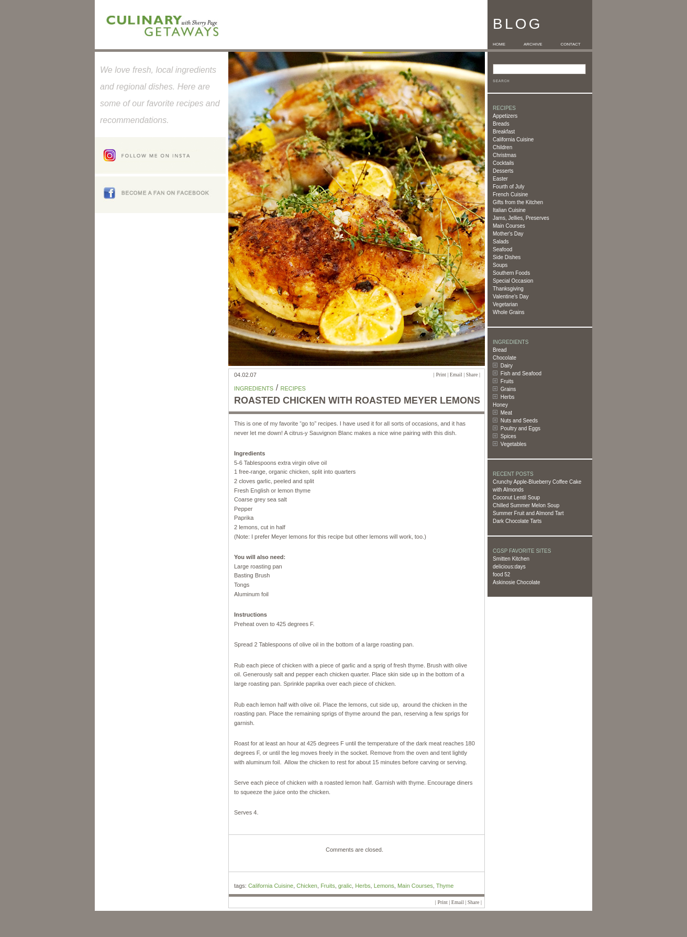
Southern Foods (511, 273)
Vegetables (514, 444)
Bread (500, 350)
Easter (500, 179)
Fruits (507, 381)
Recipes (293, 388)
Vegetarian (505, 304)
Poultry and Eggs (520, 428)
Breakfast (504, 132)
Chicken (306, 886)
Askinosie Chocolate (516, 582)
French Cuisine (510, 194)
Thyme (445, 886)
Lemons (384, 886)
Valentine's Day (510, 296)
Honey (500, 405)
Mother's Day (508, 234)
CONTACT (571, 44)
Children (502, 147)
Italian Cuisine (509, 210)
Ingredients (253, 388)
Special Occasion (513, 281)
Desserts (503, 171)
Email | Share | (465, 374)
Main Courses (509, 226)
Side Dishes (506, 257)
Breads (501, 124)
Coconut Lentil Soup (516, 497)
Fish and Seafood (521, 373)
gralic (345, 886)
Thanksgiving (508, 289)
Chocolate (504, 358)
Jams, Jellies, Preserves (521, 218)
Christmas (504, 155)
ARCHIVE (533, 44)
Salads (501, 241)
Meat (506, 413)
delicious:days (509, 567)
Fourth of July (509, 186)
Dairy (507, 366)
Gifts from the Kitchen (518, 202)
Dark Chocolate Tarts (517, 521)
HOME (499, 44)
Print (441, 374)
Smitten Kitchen (511, 559)
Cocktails (503, 163)
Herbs (508, 397)
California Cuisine (513, 139)
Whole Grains (509, 312)
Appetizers (505, 116)
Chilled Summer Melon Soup (526, 505)
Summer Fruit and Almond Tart (528, 513)
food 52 (501, 574)
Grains (508, 389)
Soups (500, 265)
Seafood (502, 249)
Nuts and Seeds (519, 420)
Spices (508, 436)
